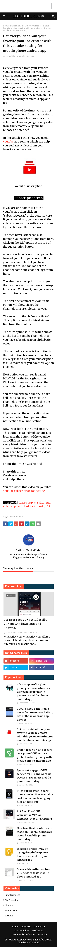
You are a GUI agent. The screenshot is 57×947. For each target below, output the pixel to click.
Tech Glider (10, 56)
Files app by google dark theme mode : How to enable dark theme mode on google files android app (35, 796)
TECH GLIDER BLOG (28, 16)
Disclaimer (37, 930)
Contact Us (39, 926)
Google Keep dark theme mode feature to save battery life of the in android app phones (35, 714)
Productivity (11, 910)
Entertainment (16, 26)
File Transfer (11, 900)
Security (9, 915)
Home (6, 26)
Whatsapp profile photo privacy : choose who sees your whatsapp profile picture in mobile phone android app (33, 692)
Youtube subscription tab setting (24, 491)
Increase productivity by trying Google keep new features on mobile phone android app (33, 854)
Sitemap (42, 934)
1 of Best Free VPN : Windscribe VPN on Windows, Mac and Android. (25, 624)
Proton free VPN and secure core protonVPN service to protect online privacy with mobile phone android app (34, 755)
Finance (9, 905)
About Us (26, 926)
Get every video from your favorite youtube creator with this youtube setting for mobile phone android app (35, 735)
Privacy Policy (21, 930)
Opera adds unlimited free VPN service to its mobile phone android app (33, 873)
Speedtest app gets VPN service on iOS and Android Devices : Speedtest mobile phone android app (34, 776)
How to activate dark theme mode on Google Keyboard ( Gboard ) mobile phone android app (34, 834)
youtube (8, 141)
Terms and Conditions (23, 934)
